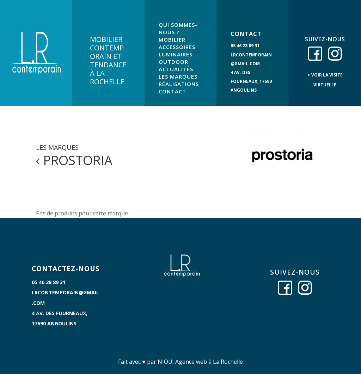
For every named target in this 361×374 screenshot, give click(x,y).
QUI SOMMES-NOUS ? (178, 28)
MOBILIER (172, 39)
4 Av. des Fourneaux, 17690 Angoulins (251, 81)
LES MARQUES (178, 76)
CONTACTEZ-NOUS (66, 268)
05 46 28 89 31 (245, 46)
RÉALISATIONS (179, 83)
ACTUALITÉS (176, 69)
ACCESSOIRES (177, 46)
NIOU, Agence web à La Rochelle (200, 362)
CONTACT (172, 91)
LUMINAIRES (175, 54)
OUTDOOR (173, 61)
